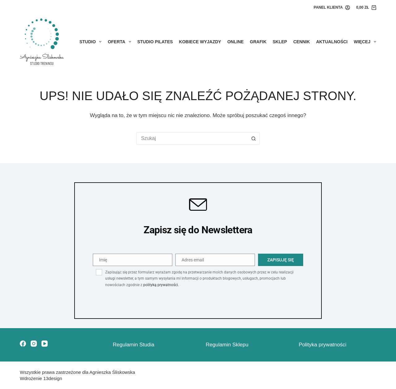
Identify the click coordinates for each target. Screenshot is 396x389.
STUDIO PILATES (155, 41)
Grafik (258, 41)
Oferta (120, 41)
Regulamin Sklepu (227, 345)
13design (52, 378)
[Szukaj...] (192, 138)
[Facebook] (23, 343)
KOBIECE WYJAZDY (200, 41)
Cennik (301, 41)
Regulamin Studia (133, 345)
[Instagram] (34, 343)
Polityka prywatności (322, 345)
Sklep (280, 41)
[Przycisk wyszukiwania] (254, 138)
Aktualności (332, 41)
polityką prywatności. (161, 285)
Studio (92, 41)
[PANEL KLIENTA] (332, 8)
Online (235, 41)
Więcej (365, 41)
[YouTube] (44, 343)
